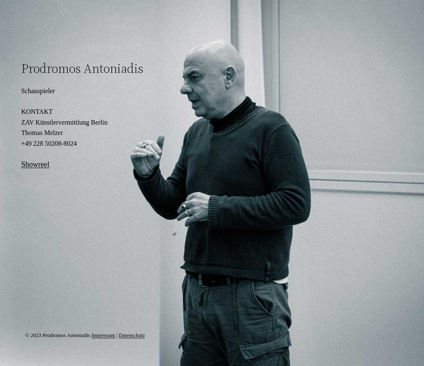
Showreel (35, 164)
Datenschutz (132, 335)
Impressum (103, 335)
